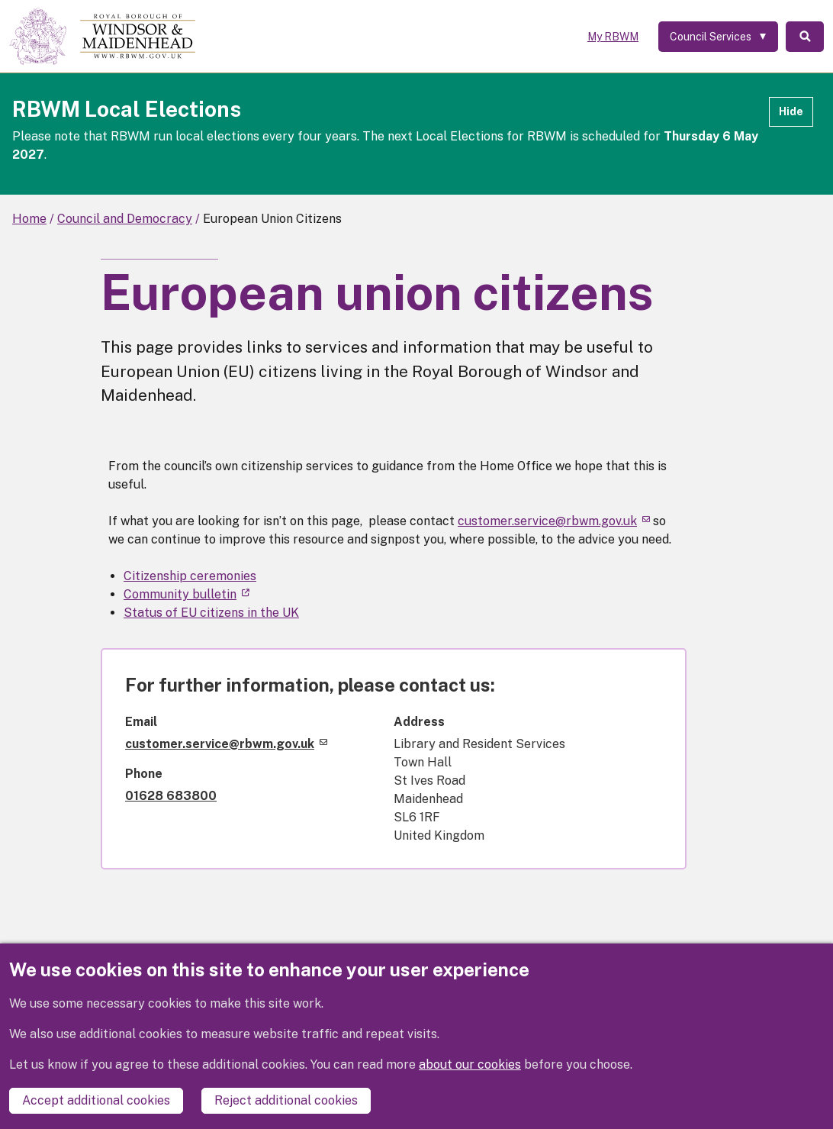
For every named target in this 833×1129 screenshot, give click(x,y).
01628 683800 (171, 796)
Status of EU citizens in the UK (211, 612)
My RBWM (612, 37)
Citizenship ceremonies (190, 576)
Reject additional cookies (286, 1100)
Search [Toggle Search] (805, 36)
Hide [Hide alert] (791, 111)
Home (29, 218)
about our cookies (470, 1064)
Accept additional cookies (96, 1100)
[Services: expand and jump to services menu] (718, 36)
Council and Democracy (124, 218)
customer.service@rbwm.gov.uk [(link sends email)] (554, 521)
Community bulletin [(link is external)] (186, 594)
